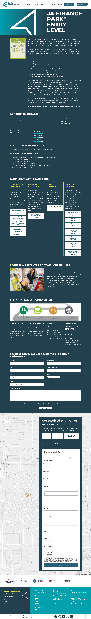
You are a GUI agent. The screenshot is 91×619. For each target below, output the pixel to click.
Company (46, 523)
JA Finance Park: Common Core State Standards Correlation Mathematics (18, 231)
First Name (13, 360)
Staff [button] (36, 601)
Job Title (46, 531)
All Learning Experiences (73, 219)
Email (12, 367)
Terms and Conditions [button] (16, 615)
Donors (49, 550)
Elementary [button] (56, 601)
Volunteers (49, 554)
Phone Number (52, 367)
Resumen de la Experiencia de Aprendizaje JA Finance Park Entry (31, 165)
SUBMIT (61, 565)
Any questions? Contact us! (50, 443)
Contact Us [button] (8, 601)
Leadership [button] (38, 600)
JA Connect (64, 121)
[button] (38, 4)
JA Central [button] (29, 617)
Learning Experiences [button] (57, 599)
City (11, 374)
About (36, 4)
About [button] (37, 598)
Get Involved (82, 4)
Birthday (46, 538)
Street (45, 494)
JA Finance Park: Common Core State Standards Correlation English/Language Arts (18, 221)
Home (29, 4)
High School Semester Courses (73, 238)
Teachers (49, 552)
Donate (46, 436)
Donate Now (69, 4)
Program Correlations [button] (59, 595)
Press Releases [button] (39, 607)
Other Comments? (15, 388)
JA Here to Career (66, 123)
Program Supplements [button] (60, 593)
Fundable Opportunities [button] (78, 592)
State (48, 374)
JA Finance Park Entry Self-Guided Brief (23, 163)
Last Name (50, 360)
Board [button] (37, 603)
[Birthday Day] (53, 542)
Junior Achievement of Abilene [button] (78, 600)
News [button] (37, 609)
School (12, 381)
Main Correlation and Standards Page (18, 212)
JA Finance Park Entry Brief (20, 159)
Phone (46, 486)
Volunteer (57, 436)
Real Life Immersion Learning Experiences (73, 245)
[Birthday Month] (47, 542)
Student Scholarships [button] (59, 607)
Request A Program (71, 435)
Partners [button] (74, 590)
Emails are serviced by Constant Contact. (61, 561)
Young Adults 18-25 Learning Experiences (73, 253)
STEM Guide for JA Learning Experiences (24, 167)
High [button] (54, 605)
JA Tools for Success (67, 125)
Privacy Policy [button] (27, 615)
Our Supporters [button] (76, 594)
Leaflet (74, 574)
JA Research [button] (39, 605)
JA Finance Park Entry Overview (21, 161)
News (60, 4)
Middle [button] (55, 603)
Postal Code (47, 516)
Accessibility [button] (35, 615)
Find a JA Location (76, 603)
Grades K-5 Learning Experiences (73, 225)
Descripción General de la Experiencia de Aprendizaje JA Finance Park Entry (34, 157)
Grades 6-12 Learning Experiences (73, 231)
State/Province (48, 509)
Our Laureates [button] (39, 611)
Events (53, 4)
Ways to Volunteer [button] (41, 592)
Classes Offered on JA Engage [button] (41, 594)
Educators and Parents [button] (58, 591)
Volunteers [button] (39, 590)
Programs (44, 4)
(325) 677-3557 (8, 603)
